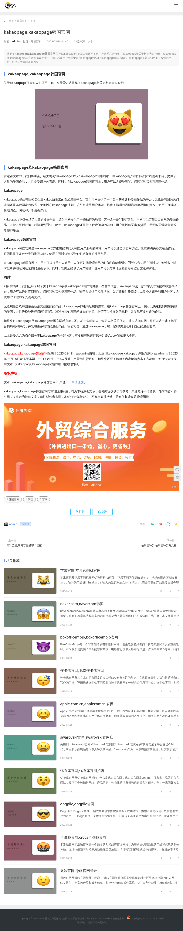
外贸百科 (22, 20)
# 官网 (43, 499)
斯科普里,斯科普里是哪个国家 (24, 545)
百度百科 (92, 922)
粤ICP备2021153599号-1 (99, 918)
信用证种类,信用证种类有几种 (158, 545)
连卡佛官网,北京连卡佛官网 (83, 670)
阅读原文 (78, 382)
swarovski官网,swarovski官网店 (88, 737)
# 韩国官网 (12, 499)
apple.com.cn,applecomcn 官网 (88, 704)
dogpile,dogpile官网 (78, 804)
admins (16, 41)
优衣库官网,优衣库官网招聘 (83, 770)
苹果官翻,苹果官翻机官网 (81, 570)
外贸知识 (102, 922)
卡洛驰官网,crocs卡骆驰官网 (84, 837)
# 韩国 (29, 499)
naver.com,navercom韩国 (82, 603)
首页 (11, 20)
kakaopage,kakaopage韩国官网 (37, 32)
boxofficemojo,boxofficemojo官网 (90, 637)
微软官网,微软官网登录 (79, 870)
